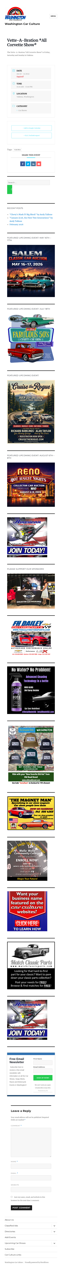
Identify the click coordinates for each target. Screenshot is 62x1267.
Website (15, 1185)
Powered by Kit (43, 1091)
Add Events (10, 1237)
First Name (37, 1059)
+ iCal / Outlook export (32, 135)
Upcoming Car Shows (15, 1243)
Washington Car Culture (22, 24)
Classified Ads (11, 1226)
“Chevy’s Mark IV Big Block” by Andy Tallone (31, 214)
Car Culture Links (13, 1255)
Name (14, 1162)
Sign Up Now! (43, 1078)
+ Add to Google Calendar (32, 128)
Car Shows (22, 110)
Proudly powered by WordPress (37, 1262)
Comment (16, 1126)
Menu (53, 16)
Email (14, 1173)
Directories (10, 1231)
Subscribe (9, 1249)
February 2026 (16, 224)
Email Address (39, 1067)
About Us (9, 1220)
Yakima (17, 150)
